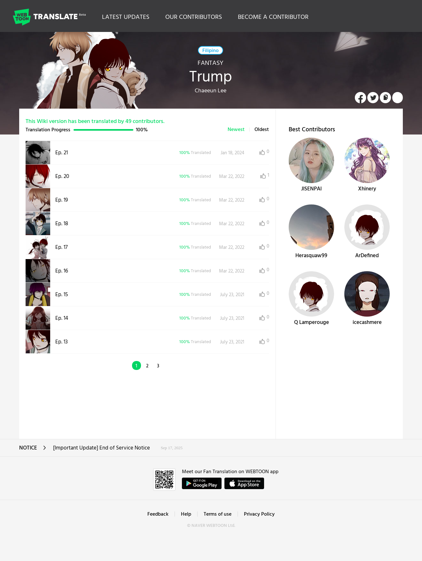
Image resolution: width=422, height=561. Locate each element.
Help (186, 514)
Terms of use (217, 514)
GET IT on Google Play (202, 483)
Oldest (261, 130)
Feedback (157, 514)
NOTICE (32, 450)
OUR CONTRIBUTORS (193, 17)
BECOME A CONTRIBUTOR (273, 17)
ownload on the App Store (244, 483)
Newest (236, 130)
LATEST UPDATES (125, 17)
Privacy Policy (259, 514)
